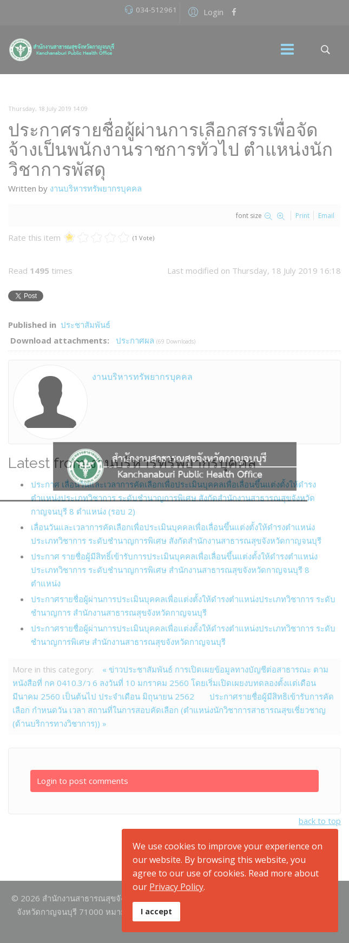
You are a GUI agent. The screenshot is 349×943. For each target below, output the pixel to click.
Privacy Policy (176, 887)
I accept (156, 911)
